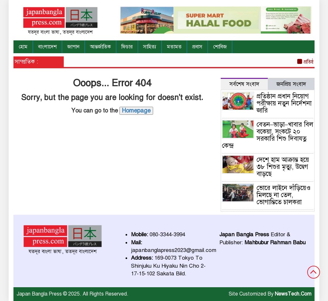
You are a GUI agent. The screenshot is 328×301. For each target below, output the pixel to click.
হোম (23, 47)
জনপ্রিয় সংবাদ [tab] (291, 84)
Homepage (136, 110)
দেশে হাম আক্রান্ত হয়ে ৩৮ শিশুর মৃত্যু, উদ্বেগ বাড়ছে (283, 167)
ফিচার (127, 47)
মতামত (174, 47)
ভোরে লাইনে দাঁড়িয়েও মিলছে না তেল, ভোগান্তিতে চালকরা (284, 195)
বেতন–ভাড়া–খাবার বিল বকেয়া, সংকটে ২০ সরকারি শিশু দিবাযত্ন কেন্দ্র (267, 135)
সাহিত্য (149, 47)
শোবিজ (220, 47)
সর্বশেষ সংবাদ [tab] (244, 84)
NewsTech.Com (293, 294)
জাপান (73, 47)
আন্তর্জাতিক (100, 47)
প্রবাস (197, 47)
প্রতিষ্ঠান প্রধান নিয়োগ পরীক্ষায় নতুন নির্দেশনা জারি (284, 103)
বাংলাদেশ (47, 47)
